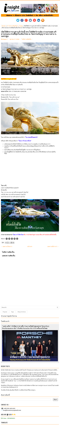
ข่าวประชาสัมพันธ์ (12, 26)
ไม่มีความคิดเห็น (26, 39)
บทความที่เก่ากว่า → (53, 246)
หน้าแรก (29, 246)
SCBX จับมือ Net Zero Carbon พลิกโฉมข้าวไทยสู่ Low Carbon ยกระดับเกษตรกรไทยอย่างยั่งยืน (29, 370)
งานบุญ (20, 26)
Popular (5, 312)
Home (4, 26)
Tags (12, 312)
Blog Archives (22, 312)
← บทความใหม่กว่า (6, 246)
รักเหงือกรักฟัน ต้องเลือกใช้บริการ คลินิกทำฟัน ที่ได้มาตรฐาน (18, 390)
